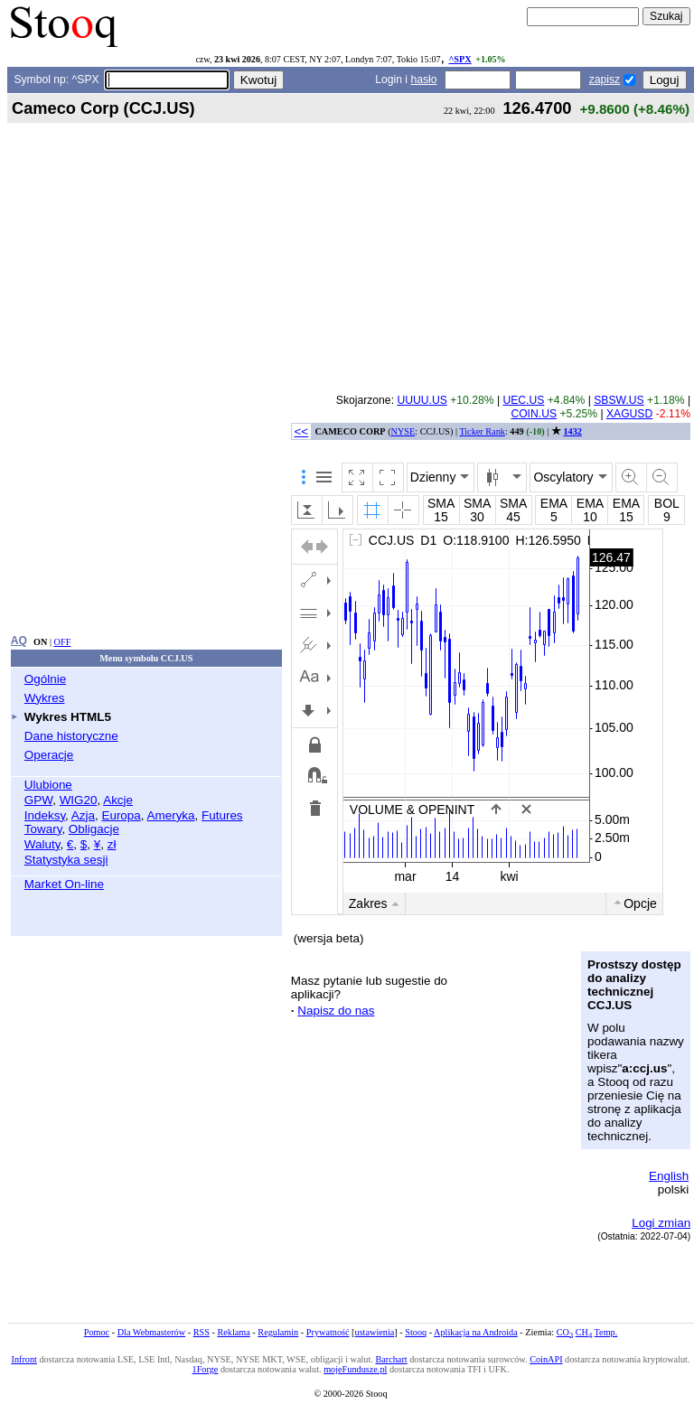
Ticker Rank (482, 431)
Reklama (233, 1332)
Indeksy (44, 815)
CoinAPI (546, 1359)
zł (112, 844)
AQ (19, 640)
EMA (553, 503)
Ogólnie (45, 679)
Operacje (49, 755)
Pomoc (96, 1332)
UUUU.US (421, 400)
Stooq (416, 1332)
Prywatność (328, 1332)
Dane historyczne (71, 736)
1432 (572, 431)
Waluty (42, 844)
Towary (43, 829)
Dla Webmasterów (151, 1332)
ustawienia (375, 1332)
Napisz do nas (335, 1010)
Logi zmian (661, 1223)
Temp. (606, 1332)
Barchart (391, 1359)
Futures (222, 815)
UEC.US (523, 400)
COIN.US (534, 413)
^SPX (459, 59)
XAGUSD (629, 413)
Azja (83, 815)
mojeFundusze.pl (355, 1369)
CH (584, 1332)
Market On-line (64, 884)
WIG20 (79, 800)
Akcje (118, 800)
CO (565, 1332)
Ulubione (48, 784)
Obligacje (94, 829)
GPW (38, 800)
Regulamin (278, 1332)
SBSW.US (618, 400)
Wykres (44, 698)
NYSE (403, 431)
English (669, 1176)
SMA (441, 503)
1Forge (205, 1369)
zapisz (604, 79)
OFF (62, 642)
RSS (201, 1332)
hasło (423, 79)
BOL (667, 503)
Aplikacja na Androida (476, 1332)
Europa (120, 815)
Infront (23, 1359)
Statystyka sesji (66, 859)
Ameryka (171, 815)
